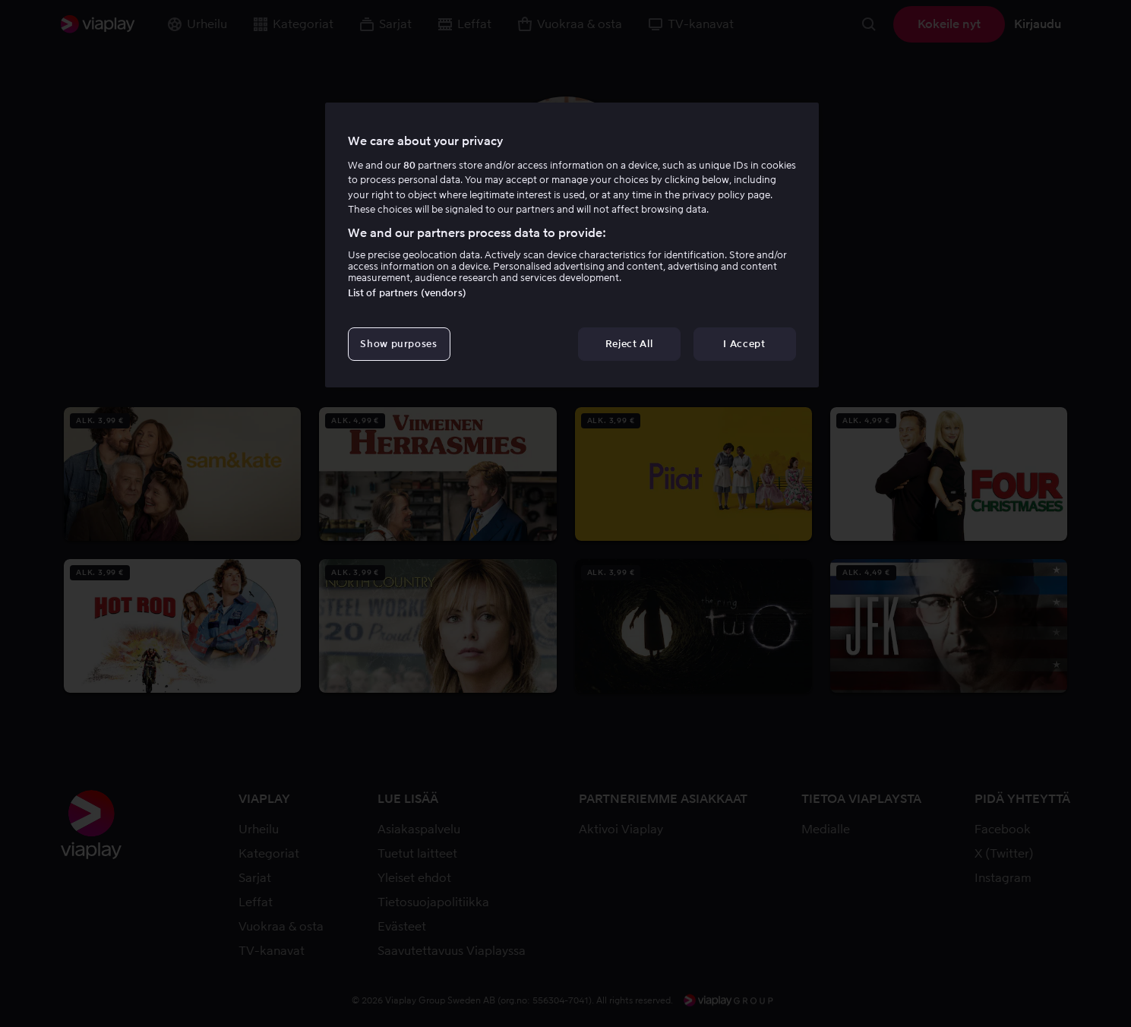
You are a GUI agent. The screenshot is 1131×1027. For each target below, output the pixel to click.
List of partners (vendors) (407, 293)
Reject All (629, 343)
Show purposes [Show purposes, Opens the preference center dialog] (398, 343)
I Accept (744, 343)
